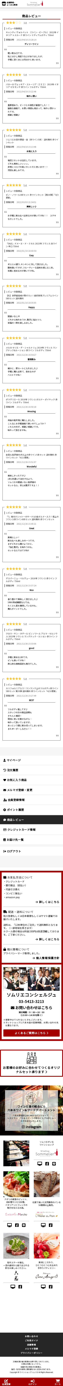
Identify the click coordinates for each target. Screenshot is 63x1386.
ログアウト (12, 851)
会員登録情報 (14, 800)
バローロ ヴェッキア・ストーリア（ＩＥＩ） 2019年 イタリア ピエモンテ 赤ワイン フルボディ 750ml (32, 86)
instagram (31, 1126)
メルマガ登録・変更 (17, 790)
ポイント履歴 (13, 810)
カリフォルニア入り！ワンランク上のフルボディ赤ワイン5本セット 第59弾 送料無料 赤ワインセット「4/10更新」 (32, 689)
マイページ (12, 760)
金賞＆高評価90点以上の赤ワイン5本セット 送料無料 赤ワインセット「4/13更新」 (31, 456)
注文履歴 (10, 770)
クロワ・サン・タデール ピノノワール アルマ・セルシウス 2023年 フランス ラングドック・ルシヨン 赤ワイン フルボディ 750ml (31, 636)
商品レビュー (13, 820)
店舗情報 (31, 1344)
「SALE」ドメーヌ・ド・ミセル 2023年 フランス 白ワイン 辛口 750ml (31, 245)
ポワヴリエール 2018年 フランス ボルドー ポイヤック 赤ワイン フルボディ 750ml (31, 401)
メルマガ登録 (31, 1348)
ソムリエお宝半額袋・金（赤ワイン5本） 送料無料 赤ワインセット (32, 141)
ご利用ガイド (31, 1340)
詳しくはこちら (47, 902)
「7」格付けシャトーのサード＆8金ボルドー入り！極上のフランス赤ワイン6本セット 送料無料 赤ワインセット (32, 518)
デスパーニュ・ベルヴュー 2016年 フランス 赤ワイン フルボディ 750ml (31, 580)
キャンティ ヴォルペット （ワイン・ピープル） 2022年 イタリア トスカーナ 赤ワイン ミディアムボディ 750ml (32, 33)
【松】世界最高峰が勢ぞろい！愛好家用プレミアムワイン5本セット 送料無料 (32, 297)
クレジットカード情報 (19, 830)
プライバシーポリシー (31, 1352)
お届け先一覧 (13, 840)
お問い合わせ (31, 1336)
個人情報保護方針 (46, 958)
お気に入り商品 (15, 780)
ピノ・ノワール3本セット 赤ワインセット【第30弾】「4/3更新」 (32, 196)
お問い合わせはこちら (31, 1007)
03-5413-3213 (31, 1001)
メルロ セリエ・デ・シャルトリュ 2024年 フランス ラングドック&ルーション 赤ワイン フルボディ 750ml (31, 349)
